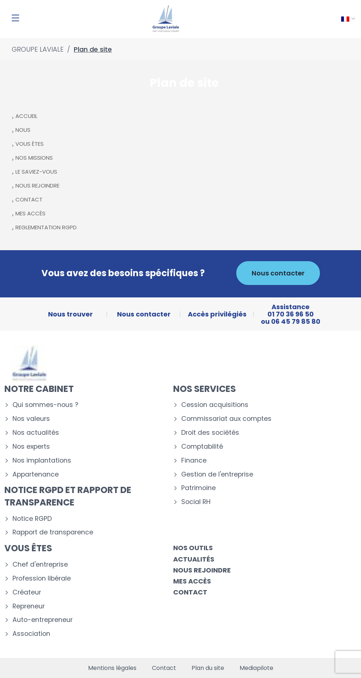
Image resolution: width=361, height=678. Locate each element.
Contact (190, 592)
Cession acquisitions (214, 405)
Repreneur (28, 606)
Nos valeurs (31, 419)
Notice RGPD (32, 519)
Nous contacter (278, 273)
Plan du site (208, 668)
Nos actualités (35, 433)
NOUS (22, 130)
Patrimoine (198, 488)
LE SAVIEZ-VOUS (36, 171)
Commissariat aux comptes (226, 419)
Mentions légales (112, 668)
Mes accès (192, 581)
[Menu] (15, 18)
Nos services (204, 389)
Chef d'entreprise (40, 564)
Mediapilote (256, 668)
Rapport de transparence (52, 532)
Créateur (26, 592)
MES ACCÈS (30, 213)
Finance (194, 460)
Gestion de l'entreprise (217, 474)
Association (31, 634)
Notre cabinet (39, 389)
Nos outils (193, 547)
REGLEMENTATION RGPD (46, 227)
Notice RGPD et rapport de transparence (67, 496)
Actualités (193, 559)
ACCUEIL (26, 116)
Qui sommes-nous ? (45, 405)
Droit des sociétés (210, 433)
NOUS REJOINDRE (37, 185)
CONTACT (29, 199)
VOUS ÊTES (29, 144)
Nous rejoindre (202, 570)
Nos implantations (41, 460)
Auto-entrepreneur (42, 620)
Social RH (196, 502)
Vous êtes (28, 548)
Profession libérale (41, 578)
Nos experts (31, 446)
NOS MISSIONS (34, 158)
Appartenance (35, 474)
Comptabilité (202, 446)
